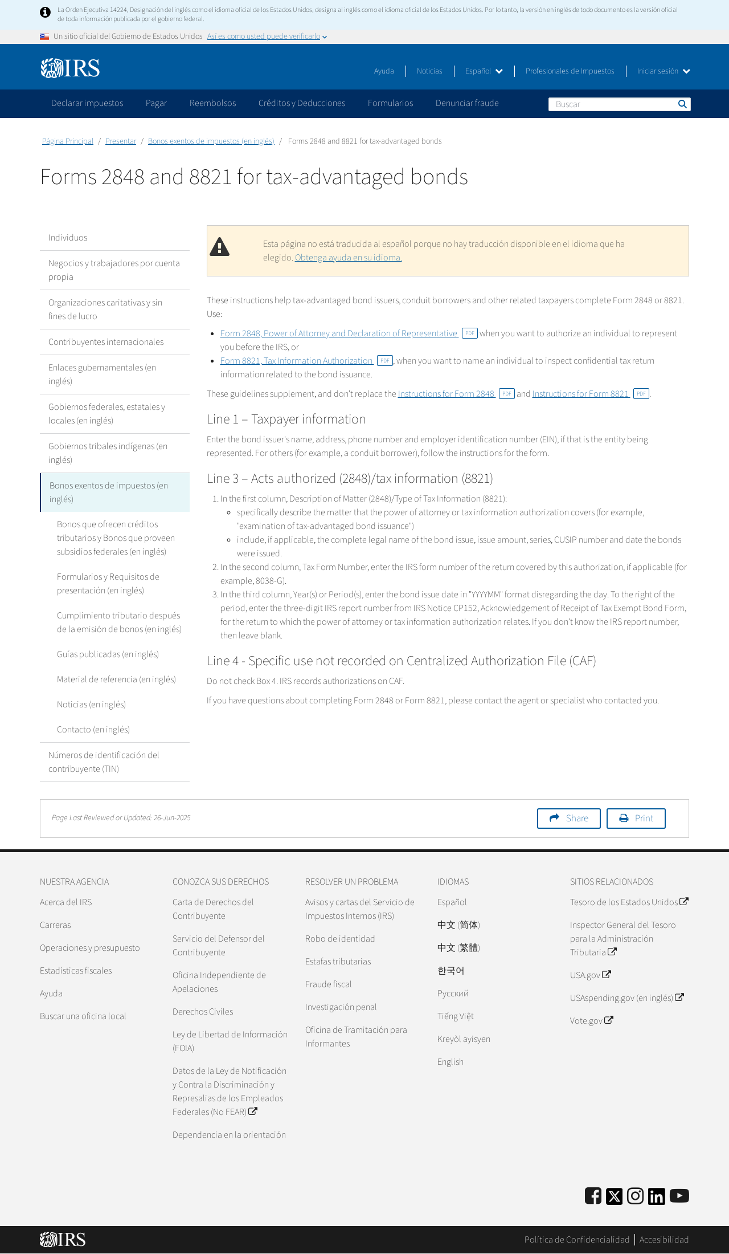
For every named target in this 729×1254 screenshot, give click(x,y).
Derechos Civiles (203, 1011)
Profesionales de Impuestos (570, 71)
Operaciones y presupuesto (90, 948)
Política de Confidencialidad (577, 1239)
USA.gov (590, 975)
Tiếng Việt (455, 1016)
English (450, 1062)
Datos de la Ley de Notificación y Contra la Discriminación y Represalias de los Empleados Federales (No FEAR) (229, 1091)
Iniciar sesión (663, 71)
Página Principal (67, 141)
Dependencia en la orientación (229, 1135)
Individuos (67, 237)
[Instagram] (635, 1197)
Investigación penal (341, 1007)
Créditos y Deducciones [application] (302, 103)
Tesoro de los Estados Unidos (629, 902)
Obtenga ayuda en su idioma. (348, 257)
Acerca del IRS (66, 902)
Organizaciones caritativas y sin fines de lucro (105, 309)
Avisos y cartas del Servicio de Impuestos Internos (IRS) (360, 909)
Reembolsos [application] (213, 103)
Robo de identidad (340, 939)
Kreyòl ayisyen (463, 1039)
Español (484, 71)
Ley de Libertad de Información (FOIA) (230, 1041)
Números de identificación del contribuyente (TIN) (103, 762)
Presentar (120, 141)
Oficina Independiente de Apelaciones (219, 982)
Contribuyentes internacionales (105, 342)
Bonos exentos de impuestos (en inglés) (211, 141)
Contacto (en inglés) (93, 729)
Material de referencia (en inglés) (116, 679)
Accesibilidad (664, 1239)
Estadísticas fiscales (76, 970)
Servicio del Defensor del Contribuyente (219, 946)
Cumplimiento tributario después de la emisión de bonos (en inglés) (119, 622)
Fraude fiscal (328, 984)
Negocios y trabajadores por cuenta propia (114, 270)
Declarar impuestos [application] (87, 103)
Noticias (430, 71)
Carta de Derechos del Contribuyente (213, 909)
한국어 (451, 970)
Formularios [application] (390, 103)
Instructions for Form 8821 (591, 394)
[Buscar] (619, 104)
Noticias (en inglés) (91, 704)
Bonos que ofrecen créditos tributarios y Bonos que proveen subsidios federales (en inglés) (116, 538)
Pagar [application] (156, 103)
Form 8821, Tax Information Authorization (306, 361)
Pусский (453, 993)
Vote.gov (591, 1021)
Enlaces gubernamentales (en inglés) (102, 374)
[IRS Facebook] (593, 1197)
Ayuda (384, 71)
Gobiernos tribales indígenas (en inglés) (107, 453)
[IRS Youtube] (679, 1197)
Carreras (55, 925)
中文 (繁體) (458, 948)
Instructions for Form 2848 (456, 394)
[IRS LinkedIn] (656, 1200)
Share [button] (577, 818)
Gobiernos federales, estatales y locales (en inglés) (106, 414)
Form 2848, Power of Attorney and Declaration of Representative (349, 333)
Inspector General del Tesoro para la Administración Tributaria (623, 939)
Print (644, 818)
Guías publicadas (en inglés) (108, 654)
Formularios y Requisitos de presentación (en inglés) (108, 584)
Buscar (681, 103)
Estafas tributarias (338, 961)
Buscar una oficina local (83, 1016)
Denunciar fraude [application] (467, 103)
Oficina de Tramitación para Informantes (356, 1037)
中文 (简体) (458, 925)
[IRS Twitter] (614, 1200)
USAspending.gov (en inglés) (626, 998)
